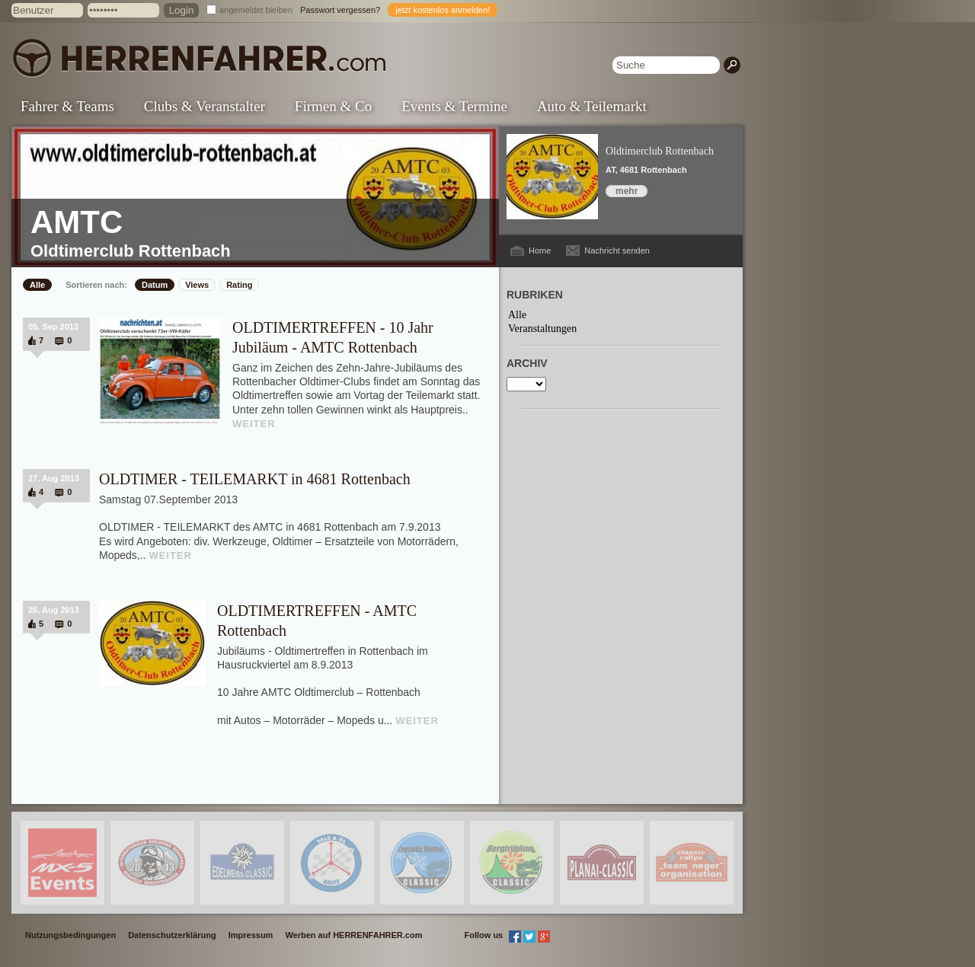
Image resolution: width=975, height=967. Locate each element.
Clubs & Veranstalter (204, 106)
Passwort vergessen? (340, 9)
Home (540, 250)
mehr (626, 191)
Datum (155, 284)
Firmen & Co (333, 106)
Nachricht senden (617, 250)
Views (197, 284)
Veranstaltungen (542, 328)
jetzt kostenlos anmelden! (442, 9)
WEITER (254, 423)
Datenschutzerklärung (172, 935)
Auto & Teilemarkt (592, 106)
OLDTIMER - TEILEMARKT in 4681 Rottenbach (255, 479)
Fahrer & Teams (67, 106)
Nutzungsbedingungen (70, 935)
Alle (37, 284)
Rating (239, 284)
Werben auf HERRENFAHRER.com (353, 935)
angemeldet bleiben (255, 9)
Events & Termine (454, 106)
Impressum (251, 935)
